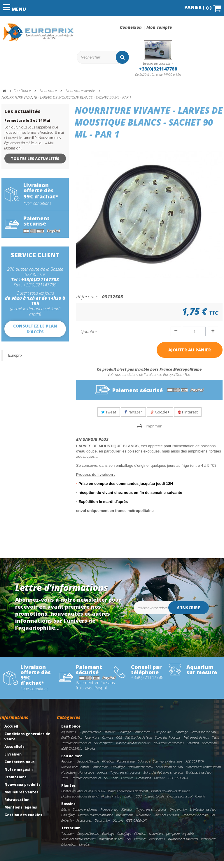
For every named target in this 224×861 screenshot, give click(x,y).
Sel (106, 778)
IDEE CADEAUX (71, 748)
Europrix (15, 355)
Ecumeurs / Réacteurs (168, 761)
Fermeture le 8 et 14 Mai (27, 120)
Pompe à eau (142, 732)
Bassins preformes (85, 809)
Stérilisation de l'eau (138, 737)
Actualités (14, 746)
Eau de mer (71, 755)
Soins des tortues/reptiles (78, 839)
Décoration (209, 743)
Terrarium (70, 827)
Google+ (159, 412)
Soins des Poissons (168, 737)
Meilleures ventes (21, 792)
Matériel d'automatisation (133, 743)
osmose (102, 772)
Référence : (88, 296)
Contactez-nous (19, 761)
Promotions (15, 776)
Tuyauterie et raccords (168, 743)
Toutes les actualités (35, 158)
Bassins (68, 803)
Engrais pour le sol (179, 796)
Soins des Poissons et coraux (163, 772)
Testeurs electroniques (76, 743)
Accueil (11, 726)
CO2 (119, 737)
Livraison (13, 754)
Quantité (88, 331)
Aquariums (68, 732)
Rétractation (16, 799)
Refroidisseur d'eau (203, 732)
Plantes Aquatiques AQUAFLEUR (83, 791)
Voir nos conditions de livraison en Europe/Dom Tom (149, 374)
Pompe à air (162, 732)
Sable (114, 778)
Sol (213, 815)
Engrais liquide (154, 796)
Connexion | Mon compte (146, 27)
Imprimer (154, 426)
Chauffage (181, 732)
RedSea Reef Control (75, 767)
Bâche (65, 809)
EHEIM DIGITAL (71, 737)
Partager (133, 412)
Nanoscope (86, 772)
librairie (200, 796)
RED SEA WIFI (195, 761)
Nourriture (92, 737)
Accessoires (84, 820)
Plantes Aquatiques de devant (128, 791)
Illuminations (124, 815)
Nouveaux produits (22, 784)
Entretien (193, 743)
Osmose (107, 737)
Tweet (108, 412)
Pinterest (188, 412)
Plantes (68, 785)
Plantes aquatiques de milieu (170, 791)
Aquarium (67, 761)
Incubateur (208, 839)
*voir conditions (37, 203)
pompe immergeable (180, 833)
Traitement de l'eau (196, 737)
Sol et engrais (103, 743)
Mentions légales (20, 807)
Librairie (90, 748)
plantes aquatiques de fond (79, 796)
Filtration (110, 732)
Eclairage (124, 732)
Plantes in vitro (111, 796)
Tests (215, 737)
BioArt (128, 796)
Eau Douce (70, 726)
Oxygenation (178, 809)
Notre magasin (18, 769)
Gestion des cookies (23, 814)
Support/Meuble (90, 732)
